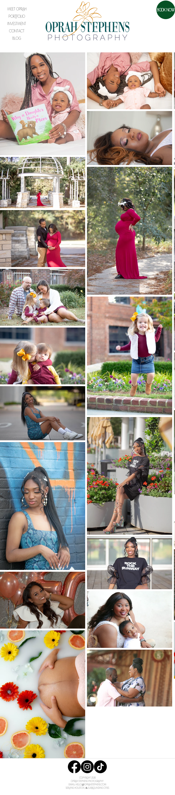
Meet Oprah (16, 8)
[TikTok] (100, 766)
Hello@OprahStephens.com (91, 784)
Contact (16, 30)
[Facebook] (74, 766)
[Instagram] (87, 766)
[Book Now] (165, 10)
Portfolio (17, 16)
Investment (17, 23)
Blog (16, 38)
